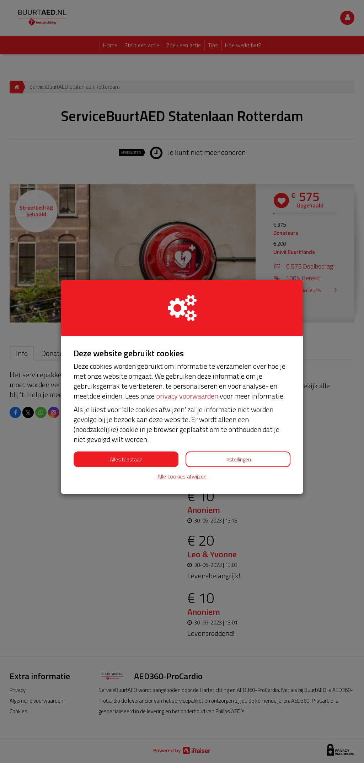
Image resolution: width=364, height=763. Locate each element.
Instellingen (238, 459)
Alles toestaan (126, 459)
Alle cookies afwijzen (182, 476)
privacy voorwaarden (187, 395)
